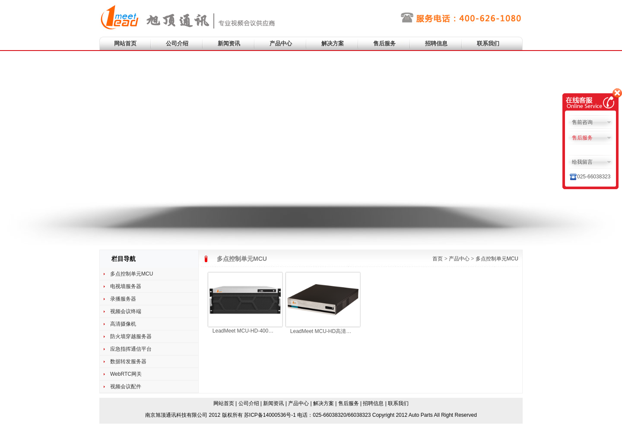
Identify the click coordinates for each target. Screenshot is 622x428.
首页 (437, 259)
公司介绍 (177, 43)
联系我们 (488, 43)
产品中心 (281, 43)
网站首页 (125, 43)
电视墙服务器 (125, 286)
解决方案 (332, 43)
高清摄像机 (123, 324)
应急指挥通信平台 (131, 349)
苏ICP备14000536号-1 (270, 415)
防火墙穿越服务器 (131, 336)
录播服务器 (123, 299)
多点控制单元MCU (131, 274)
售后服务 (384, 43)
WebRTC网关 (126, 374)
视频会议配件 (125, 387)
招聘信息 (436, 43)
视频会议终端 (125, 311)
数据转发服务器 (128, 361)
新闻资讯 (229, 43)
